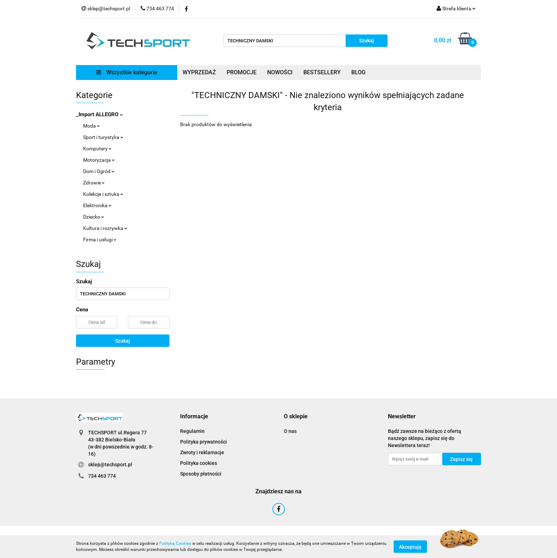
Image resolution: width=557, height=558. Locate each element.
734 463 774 (102, 476)
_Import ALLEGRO (99, 114)
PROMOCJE (241, 72)
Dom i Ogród (98, 171)
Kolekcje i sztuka (103, 194)
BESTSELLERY (322, 72)
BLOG (358, 72)
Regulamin (192, 431)
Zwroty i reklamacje (202, 452)
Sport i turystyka (103, 137)
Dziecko (93, 217)
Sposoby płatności (200, 474)
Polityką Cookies (175, 543)
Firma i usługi (100, 239)
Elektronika (97, 205)
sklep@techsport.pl (110, 464)
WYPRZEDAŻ (199, 72)
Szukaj (122, 341)
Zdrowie (94, 183)
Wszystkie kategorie (126, 72)
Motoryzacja (99, 160)
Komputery (97, 148)
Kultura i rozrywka (105, 228)
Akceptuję (410, 546)
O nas (290, 431)
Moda (91, 126)
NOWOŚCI (280, 72)
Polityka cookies (198, 463)
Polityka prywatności (203, 442)
